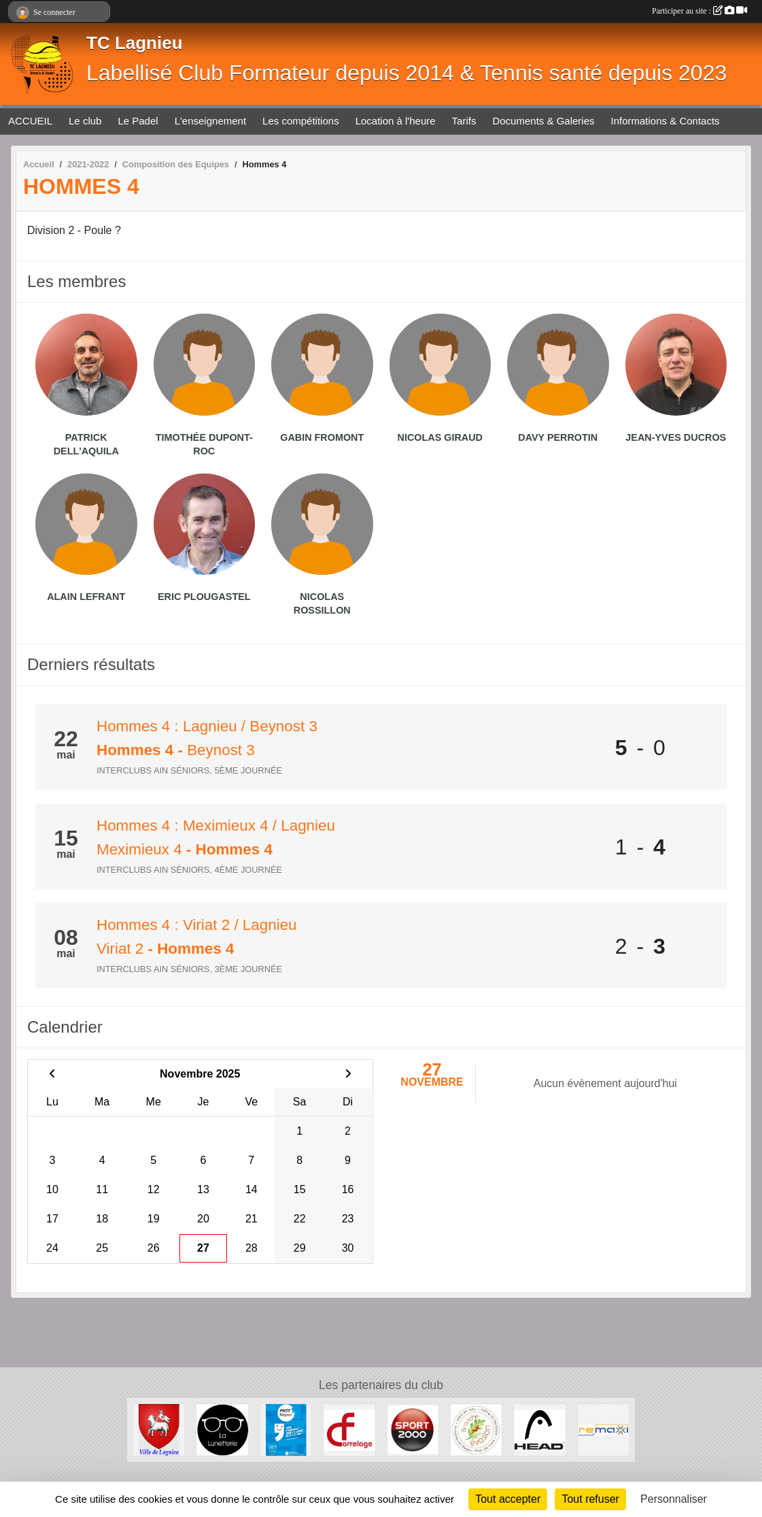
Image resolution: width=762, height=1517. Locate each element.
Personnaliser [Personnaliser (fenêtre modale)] (673, 1499)
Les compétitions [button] (300, 121)
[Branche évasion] (476, 1429)
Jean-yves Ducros (675, 437)
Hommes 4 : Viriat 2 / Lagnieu (197, 924)
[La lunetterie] (222, 1429)
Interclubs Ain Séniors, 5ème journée (189, 770)
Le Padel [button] (138, 121)
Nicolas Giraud (440, 437)
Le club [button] (85, 121)
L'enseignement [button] (210, 121)
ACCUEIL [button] (30, 121)
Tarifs (464, 121)
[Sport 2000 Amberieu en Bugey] (413, 1429)
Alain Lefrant (86, 596)
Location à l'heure (396, 121)
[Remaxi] (603, 1429)
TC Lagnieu (134, 43)
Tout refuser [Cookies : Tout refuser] (590, 1499)
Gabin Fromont (322, 437)
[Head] (539, 1429)
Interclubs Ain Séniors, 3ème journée (189, 969)
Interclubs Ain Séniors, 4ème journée (189, 870)
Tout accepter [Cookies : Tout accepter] (507, 1499)
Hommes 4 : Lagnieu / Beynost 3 (207, 726)
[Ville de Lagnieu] (159, 1429)
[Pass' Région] (286, 1429)
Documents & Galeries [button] (543, 121)
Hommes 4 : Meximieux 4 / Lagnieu (216, 825)
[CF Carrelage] (349, 1429)
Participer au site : (699, 11)
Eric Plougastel (204, 596)
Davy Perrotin (558, 437)
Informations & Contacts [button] (665, 121)
